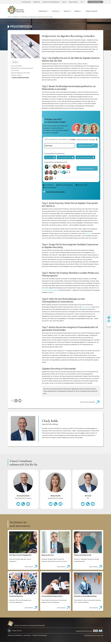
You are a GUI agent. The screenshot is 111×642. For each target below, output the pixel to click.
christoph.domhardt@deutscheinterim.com (18, 504)
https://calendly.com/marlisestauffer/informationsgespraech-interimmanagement (60, 504)
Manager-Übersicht (91, 11)
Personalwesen (86, 307)
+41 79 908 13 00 (55, 504)
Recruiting (89, 233)
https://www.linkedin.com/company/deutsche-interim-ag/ (108, 324)
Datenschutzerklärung (15, 635)
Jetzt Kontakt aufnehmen (90, 401)
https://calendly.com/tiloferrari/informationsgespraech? (93, 504)
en (83, 1)
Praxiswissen (24, 17)
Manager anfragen (73, 2)
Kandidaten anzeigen (86, 168)
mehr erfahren (31, 566)
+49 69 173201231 (88, 504)
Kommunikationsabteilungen (50, 290)
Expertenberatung (26, 2)
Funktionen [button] (55, 11)
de (81, 1)
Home (9, 17)
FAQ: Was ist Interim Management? (51, 2)
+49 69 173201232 (23, 504)
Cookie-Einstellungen (39, 635)
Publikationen (36, 2)
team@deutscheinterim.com (108, 321)
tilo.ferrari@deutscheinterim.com (83, 504)
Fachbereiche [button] (43, 11)
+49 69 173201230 (108, 317)
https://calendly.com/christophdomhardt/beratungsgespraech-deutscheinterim (28, 504)
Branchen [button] (66, 11)
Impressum (27, 635)
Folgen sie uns (15, 630)
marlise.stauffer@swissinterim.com (50, 504)
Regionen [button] (77, 11)
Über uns (64, 2)
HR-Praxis (14, 62)
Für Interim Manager (95, 2)
